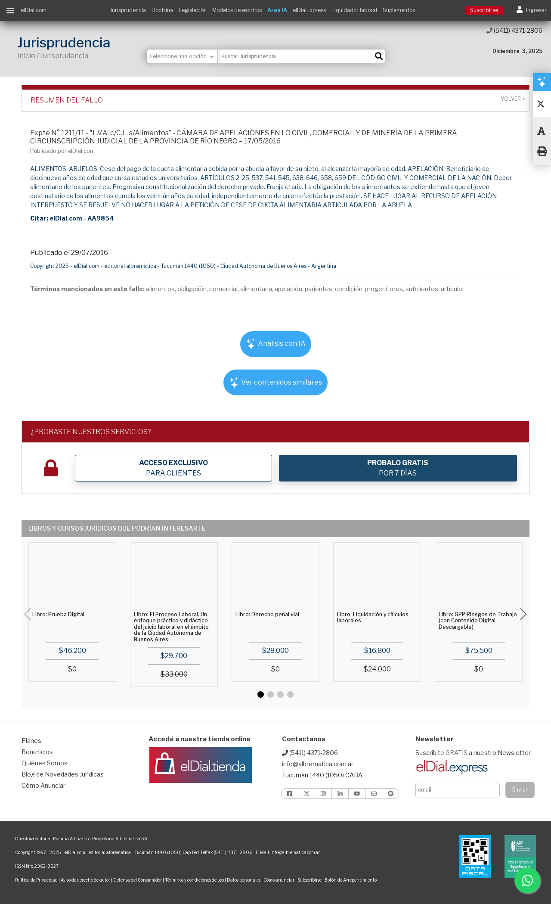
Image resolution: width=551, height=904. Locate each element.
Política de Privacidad (36, 879)
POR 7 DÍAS (397, 468)
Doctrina (162, 10)
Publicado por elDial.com (62, 151)
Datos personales (243, 879)
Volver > (513, 99)
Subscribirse (309, 879)
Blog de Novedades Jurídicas (63, 774)
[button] (260, 694)
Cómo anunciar (278, 879)
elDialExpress (309, 10)
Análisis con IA (276, 344)
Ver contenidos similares (275, 382)
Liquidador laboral (354, 10)
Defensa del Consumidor (137, 879)
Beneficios (37, 751)
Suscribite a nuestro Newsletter (473, 752)
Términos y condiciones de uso (194, 879)
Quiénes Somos (45, 763)
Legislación (193, 10)
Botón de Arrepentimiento (351, 879)
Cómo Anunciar (43, 785)
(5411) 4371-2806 (514, 30)
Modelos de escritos (237, 10)
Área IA (277, 10)
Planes (31, 740)
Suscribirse (484, 10)
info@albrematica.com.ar (317, 763)
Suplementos (399, 10)
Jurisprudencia (128, 10)
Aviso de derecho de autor (85, 879)
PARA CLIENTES (173, 468)
